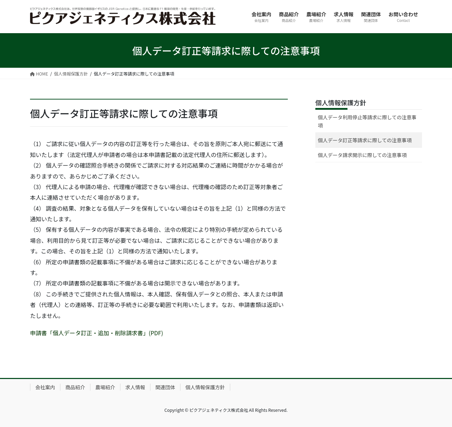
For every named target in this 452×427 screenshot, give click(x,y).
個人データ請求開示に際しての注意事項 (362, 154)
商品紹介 (75, 387)
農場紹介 (105, 387)
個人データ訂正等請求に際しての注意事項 (365, 140)
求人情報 (135, 387)
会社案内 (45, 387)
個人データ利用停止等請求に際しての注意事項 (367, 121)
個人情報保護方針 (340, 102)
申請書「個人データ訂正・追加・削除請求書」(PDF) (96, 333)
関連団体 (165, 387)
